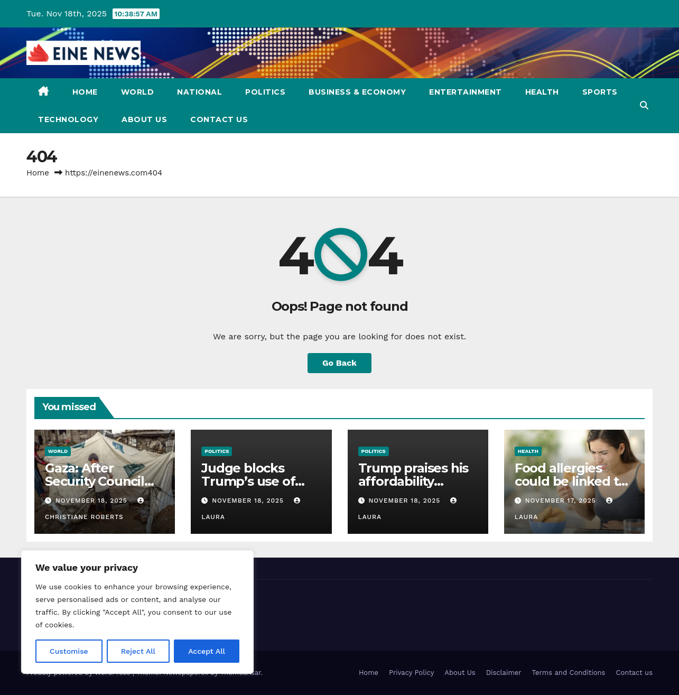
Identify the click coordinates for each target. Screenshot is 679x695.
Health (542, 92)
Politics (265, 92)
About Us (144, 119)
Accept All (206, 651)
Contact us (219, 119)
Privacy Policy (411, 673)
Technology (68, 119)
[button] (644, 105)
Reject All (138, 651)
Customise (69, 651)
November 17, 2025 (562, 500)
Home (85, 92)
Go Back (339, 363)
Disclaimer (504, 673)
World (137, 92)
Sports (600, 92)
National (199, 92)
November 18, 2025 (92, 500)
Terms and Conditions (569, 673)
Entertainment (465, 92)
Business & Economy (357, 92)
